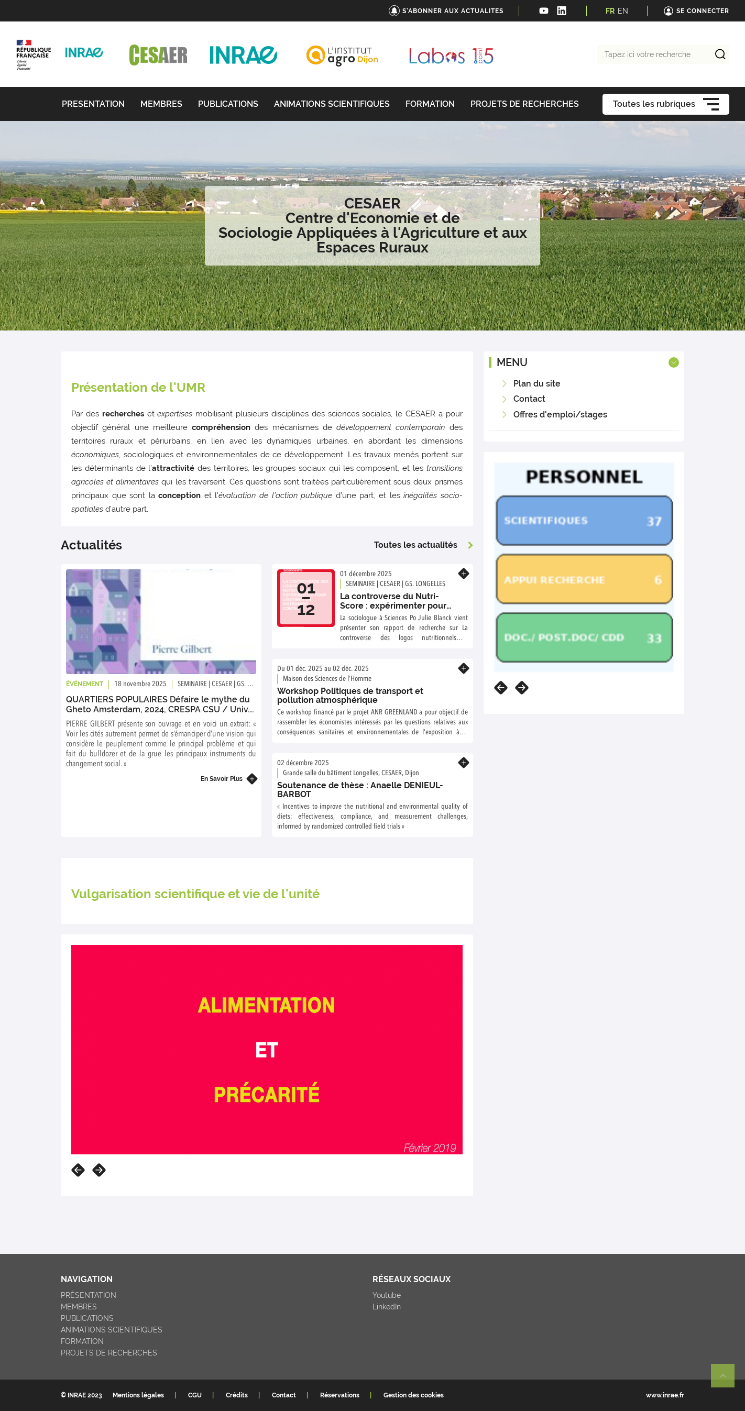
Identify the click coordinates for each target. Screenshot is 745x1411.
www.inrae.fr (665, 1395)
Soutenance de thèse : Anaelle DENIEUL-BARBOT (360, 790)
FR (610, 11)
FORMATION (82, 1341)
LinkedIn (386, 1307)
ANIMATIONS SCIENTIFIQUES (111, 1330)
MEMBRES (79, 1307)
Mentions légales (138, 1395)
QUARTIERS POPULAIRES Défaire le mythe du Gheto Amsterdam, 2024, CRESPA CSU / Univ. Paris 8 (158, 709)
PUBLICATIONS (87, 1318)
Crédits (237, 1395)
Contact (284, 1395)
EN (623, 11)
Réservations (339, 1395)
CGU (195, 1395)
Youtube (386, 1295)
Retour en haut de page (727, 1380)
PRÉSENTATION (88, 1295)
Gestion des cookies (414, 1395)
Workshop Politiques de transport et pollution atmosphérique (350, 696)
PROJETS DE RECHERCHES (109, 1353)
